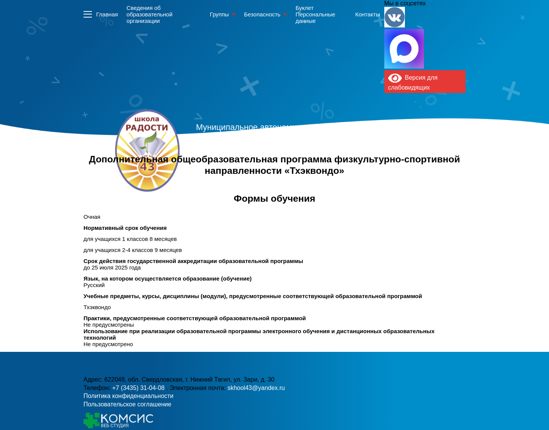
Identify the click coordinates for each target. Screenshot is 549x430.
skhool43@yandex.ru (358, 166)
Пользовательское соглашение (127, 404)
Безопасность (262, 14)
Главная (107, 14)
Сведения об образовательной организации (149, 14)
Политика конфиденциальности (128, 396)
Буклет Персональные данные (315, 14)
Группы (219, 14)
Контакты (367, 14)
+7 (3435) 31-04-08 (139, 388)
